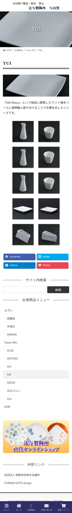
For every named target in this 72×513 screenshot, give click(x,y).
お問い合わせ (46, 507)
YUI (9, 374)
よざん (8, 310)
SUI (9, 366)
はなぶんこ (13, 390)
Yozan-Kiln (10, 342)
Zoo (9, 399)
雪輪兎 (11, 318)
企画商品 (31, 507)
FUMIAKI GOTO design (18, 483)
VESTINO (12, 358)
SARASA (12, 334)
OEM (7, 407)
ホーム (19, 507)
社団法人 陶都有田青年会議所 (22, 475)
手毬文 (11, 326)
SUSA (10, 350)
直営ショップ (63, 507)
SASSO (11, 382)
